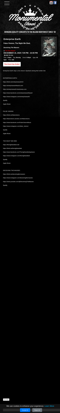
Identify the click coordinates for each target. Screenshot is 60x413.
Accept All (25, 410)
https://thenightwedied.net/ (11, 144)
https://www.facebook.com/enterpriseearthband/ (18, 93)
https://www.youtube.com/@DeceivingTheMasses (18, 181)
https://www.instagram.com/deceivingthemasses (18, 178)
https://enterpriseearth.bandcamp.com (14, 89)
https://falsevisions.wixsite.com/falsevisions (16, 118)
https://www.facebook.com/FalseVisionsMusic (17, 122)
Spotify (5, 100)
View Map (6, 399)
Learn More (49, 406)
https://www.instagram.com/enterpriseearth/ (16, 96)
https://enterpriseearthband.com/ (13, 85)
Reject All (37, 410)
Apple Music (7, 104)
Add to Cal (8, 55)
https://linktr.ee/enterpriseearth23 (13, 82)
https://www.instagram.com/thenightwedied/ (16, 155)
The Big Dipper (10, 51)
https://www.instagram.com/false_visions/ (15, 126)
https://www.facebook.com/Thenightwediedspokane (19, 152)
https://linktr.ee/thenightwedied (12, 148)
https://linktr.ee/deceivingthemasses (14, 174)
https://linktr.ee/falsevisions (11, 115)
